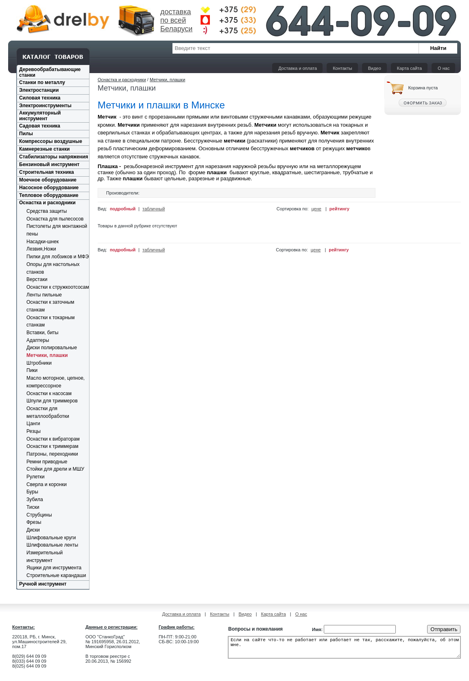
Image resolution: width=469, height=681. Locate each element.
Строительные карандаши (56, 575)
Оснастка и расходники (47, 202)
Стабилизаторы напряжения (53, 157)
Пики (31, 370)
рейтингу (339, 208)
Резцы (33, 431)
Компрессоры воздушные (50, 141)
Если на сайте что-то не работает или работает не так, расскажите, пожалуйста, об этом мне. (344, 650)
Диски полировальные (51, 347)
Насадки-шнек (42, 241)
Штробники (39, 363)
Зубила (34, 499)
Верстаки (36, 279)
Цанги (33, 423)
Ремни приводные (47, 462)
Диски (33, 530)
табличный (153, 208)
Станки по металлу (42, 82)
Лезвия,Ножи (41, 249)
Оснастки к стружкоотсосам (57, 287)
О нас (443, 68)
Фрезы (33, 522)
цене (316, 208)
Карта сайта (409, 68)
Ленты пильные (44, 295)
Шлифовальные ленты (52, 545)
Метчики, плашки (47, 355)
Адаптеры (37, 340)
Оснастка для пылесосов (54, 219)
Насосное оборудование (49, 187)
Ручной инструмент (42, 584)
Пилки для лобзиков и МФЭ (57, 256)
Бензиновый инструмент (49, 164)
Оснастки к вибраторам (53, 439)
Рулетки (35, 477)
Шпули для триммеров (52, 401)
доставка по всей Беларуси (176, 20)
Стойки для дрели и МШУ (55, 469)
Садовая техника (39, 126)
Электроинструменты (45, 105)
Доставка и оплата (297, 68)
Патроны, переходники (52, 454)
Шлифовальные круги (51, 537)
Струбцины (39, 515)
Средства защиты (46, 211)
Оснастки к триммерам (52, 446)
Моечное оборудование (47, 180)
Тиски (32, 507)
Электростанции (39, 90)
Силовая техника (39, 98)
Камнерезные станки (44, 149)
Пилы (26, 133)
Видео (374, 68)
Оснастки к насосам (49, 393)
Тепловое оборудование (49, 195)
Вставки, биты (42, 332)
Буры (32, 492)
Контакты (342, 68)
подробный (122, 208)
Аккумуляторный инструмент (40, 115)
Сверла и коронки (46, 484)
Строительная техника (46, 172)
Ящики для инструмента (53, 568)
